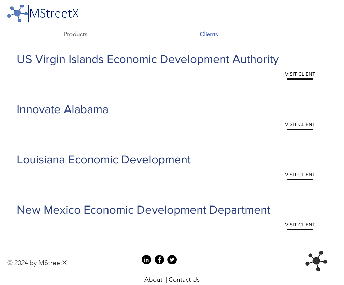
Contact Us (184, 279)
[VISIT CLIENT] (300, 73)
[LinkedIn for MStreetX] (146, 259)
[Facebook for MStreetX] (159, 259)
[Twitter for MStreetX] (172, 259)
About (153, 279)
